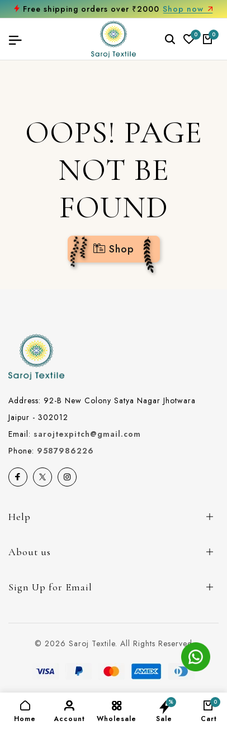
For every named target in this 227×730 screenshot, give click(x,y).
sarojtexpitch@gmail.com (87, 434)
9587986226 (65, 450)
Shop (113, 249)
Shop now (188, 9)
